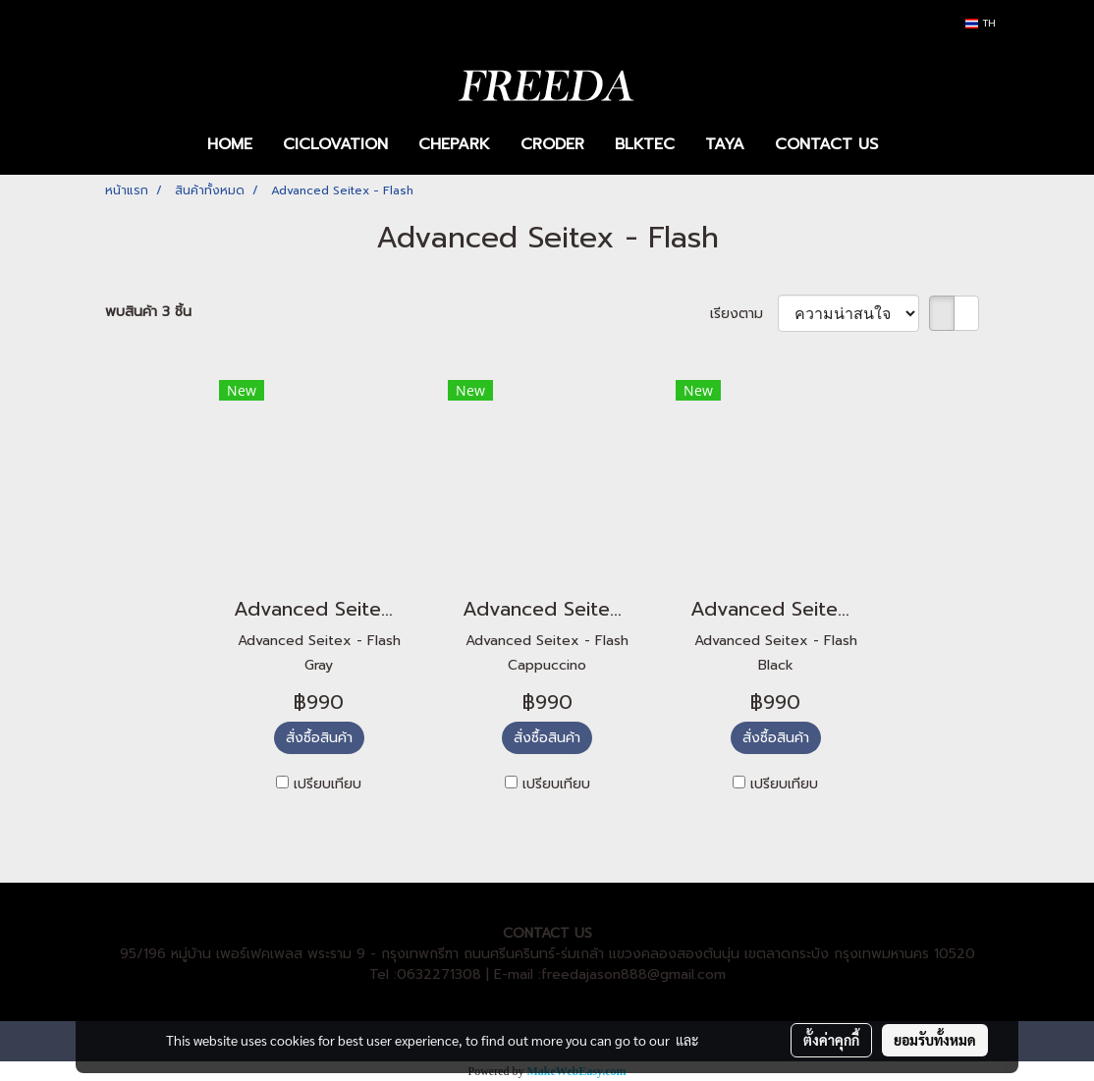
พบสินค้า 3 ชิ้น (148, 311)
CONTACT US (826, 144)
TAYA (724, 144)
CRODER (552, 144)
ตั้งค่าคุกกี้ (831, 1040)
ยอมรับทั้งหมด (935, 1040)
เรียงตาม (744, 313)
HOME (229, 144)
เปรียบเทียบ (327, 784)
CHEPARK (454, 144)
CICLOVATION (335, 144)
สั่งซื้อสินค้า (319, 738)
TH (980, 23)
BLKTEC (645, 144)
